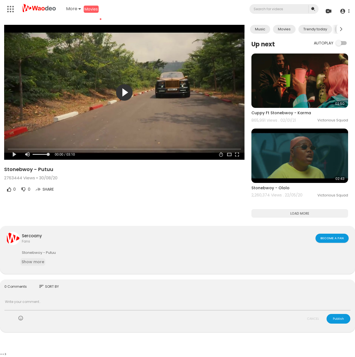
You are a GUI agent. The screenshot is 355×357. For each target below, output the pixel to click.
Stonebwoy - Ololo (270, 188)
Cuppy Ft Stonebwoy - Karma (281, 113)
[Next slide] (340, 29)
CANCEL (313, 318)
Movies (91, 9)
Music (260, 29)
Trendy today (315, 29)
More (73, 9)
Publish (338, 318)
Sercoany (32, 236)
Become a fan (332, 238)
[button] (344, 11)
